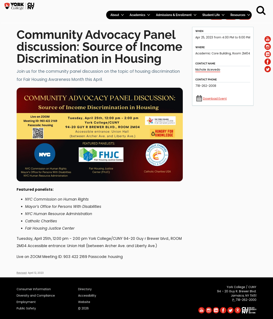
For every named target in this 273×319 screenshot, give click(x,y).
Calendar (195, 5)
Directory (85, 288)
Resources (237, 15)
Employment (26, 301)
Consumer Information (34, 288)
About (114, 15)
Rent (244, 5)
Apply (216, 5)
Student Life (211, 15)
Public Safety (26, 307)
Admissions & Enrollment (174, 15)
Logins (174, 5)
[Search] (261, 10)
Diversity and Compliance (36, 294)
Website (84, 301)
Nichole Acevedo (207, 69)
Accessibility (87, 294)
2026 (83, 307)
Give (231, 5)
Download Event (215, 98)
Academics (137, 15)
